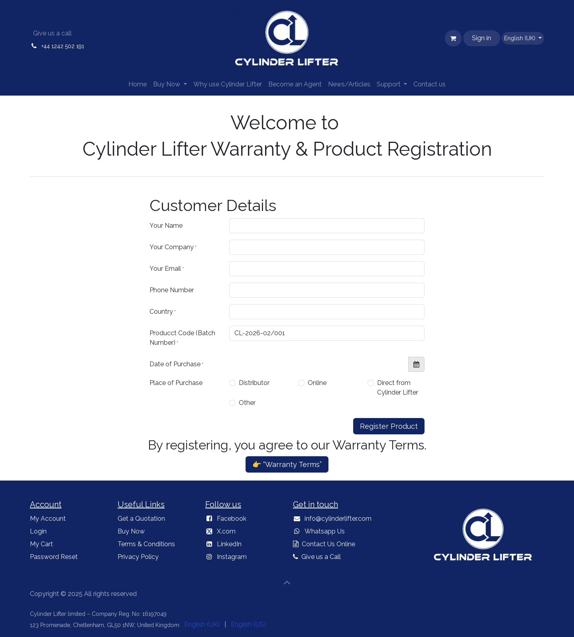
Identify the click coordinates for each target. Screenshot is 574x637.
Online (317, 383)
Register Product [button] (389, 426)
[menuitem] (137, 84)
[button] (287, 582)
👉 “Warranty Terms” (287, 464)
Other (247, 402)
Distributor (254, 383)
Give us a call (52, 33)
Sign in (481, 38)
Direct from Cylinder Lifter (397, 387)
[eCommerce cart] (453, 38)
